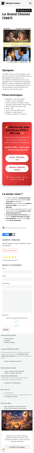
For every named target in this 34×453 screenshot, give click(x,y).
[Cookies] (4, 449)
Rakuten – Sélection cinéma (17, 168)
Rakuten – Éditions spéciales (13, 373)
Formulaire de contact (11, 396)
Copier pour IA (23, 10)
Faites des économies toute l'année (15, 408)
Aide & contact (9, 338)
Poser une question (10, 250)
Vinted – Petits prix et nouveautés (14, 371)
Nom (3, 268)
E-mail (4, 276)
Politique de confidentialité (12, 383)
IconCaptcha (16, 325)
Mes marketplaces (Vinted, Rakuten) (15, 406)
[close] (30, 412)
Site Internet (5, 283)
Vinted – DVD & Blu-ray (17, 158)
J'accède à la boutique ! (17, 447)
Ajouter (6, 330)
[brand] (11, 3)
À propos (7, 340)
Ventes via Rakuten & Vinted (13, 361)
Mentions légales (10, 342)
